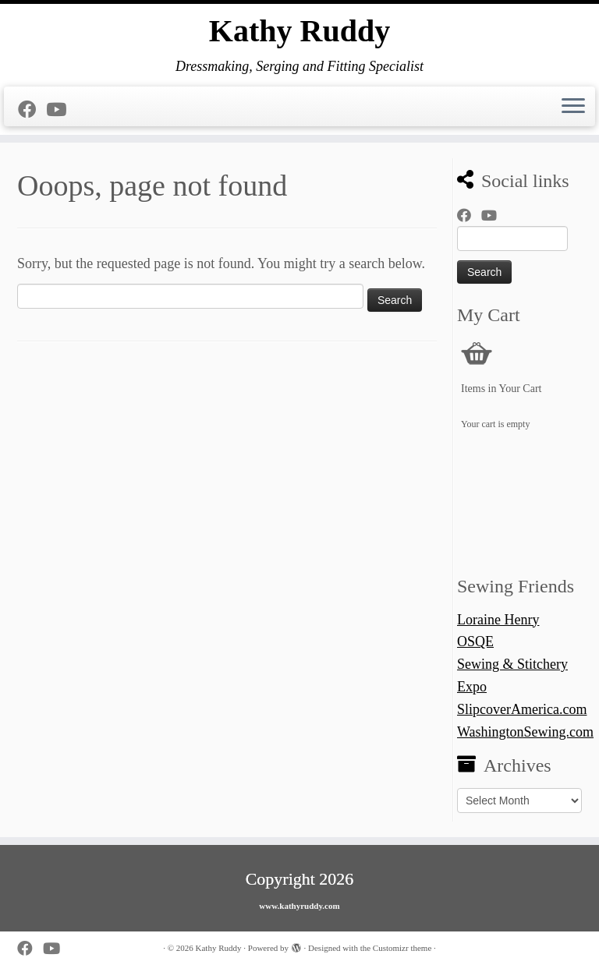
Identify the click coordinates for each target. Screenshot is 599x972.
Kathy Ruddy (299, 30)
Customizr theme (402, 948)
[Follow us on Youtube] (61, 110)
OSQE (475, 641)
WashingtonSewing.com (525, 732)
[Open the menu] (573, 106)
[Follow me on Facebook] (32, 110)
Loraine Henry (498, 619)
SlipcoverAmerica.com (522, 709)
